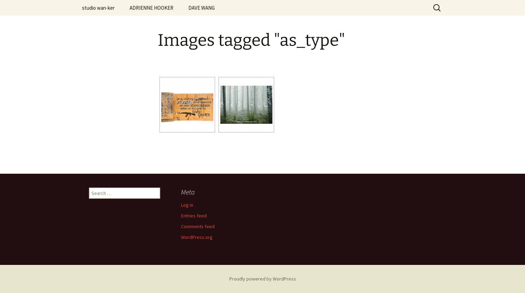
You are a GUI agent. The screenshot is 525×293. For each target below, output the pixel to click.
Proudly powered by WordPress (262, 279)
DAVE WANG (201, 8)
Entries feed (194, 216)
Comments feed (198, 226)
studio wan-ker (98, 8)
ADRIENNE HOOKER (151, 8)
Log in (187, 205)
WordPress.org (197, 237)
